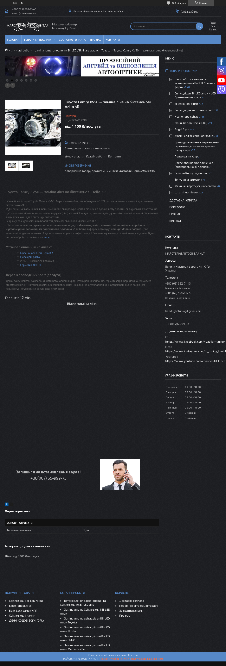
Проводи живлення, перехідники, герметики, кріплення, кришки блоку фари (197, 146)
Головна (13, 39)
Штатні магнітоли (186, 192)
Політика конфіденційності (147, 658)
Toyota (105, 50)
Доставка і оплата (72, 39)
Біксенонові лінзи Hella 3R (36, 253)
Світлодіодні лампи (22, 615)
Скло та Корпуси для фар (191, 173)
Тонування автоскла (188, 179)
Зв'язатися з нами (131, 610)
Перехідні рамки (30, 257)
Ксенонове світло (187, 116)
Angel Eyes (182, 129)
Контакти (113, 39)
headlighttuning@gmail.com (183, 311)
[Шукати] (199, 26)
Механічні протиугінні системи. (195, 186)
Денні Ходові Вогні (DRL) (191, 123)
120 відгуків (179, 2)
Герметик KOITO (30, 265)
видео (47, 237)
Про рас (124, 615)
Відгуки (175, 221)
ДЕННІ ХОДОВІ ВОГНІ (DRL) (26, 620)
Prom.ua (133, 654)
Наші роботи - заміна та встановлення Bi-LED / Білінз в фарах (57, 50)
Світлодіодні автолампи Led (194, 110)
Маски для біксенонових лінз (194, 135)
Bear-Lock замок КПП (23, 610)
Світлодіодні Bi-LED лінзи (26, 600)
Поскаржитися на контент (114, 658)
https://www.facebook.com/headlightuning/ (195, 341)
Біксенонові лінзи (186, 103)
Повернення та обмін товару (138, 605)
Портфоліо (177, 207)
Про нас (95, 39)
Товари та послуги (37, 39)
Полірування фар (186, 156)
